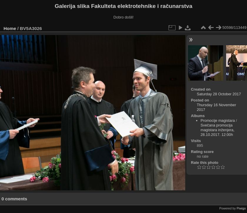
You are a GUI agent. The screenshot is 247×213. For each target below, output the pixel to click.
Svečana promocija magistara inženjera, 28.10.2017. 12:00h (217, 130)
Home (10, 28)
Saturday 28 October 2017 (219, 94)
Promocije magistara (218, 120)
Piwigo (241, 208)
